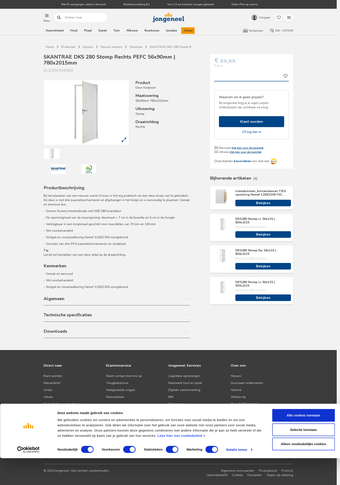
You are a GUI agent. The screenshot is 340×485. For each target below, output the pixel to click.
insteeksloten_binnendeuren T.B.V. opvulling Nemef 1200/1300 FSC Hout (260, 192)
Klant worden (251, 121)
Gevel (102, 30)
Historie (236, 390)
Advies (48, 397)
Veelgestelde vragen (120, 390)
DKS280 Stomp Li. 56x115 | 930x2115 (255, 283)
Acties (187, 30)
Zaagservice (176, 404)
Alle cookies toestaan (303, 442)
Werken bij (238, 397)
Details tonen (236, 476)
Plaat (88, 30)
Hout (74, 30)
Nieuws (236, 376)
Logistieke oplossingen (184, 376)
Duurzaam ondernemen (247, 383)
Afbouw (132, 30)
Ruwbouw (151, 30)
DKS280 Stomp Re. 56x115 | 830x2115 (255, 252)
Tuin (116, 30)
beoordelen (242, 161)
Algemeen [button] (54, 299)
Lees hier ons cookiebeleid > (181, 462)
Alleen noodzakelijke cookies (303, 471)
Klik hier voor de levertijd (247, 148)
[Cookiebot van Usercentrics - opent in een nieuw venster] (28, 476)
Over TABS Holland (244, 404)
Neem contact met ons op (124, 376)
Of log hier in (251, 132)
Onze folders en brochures (62, 404)
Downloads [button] (55, 331)
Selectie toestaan (303, 456)
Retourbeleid (115, 397)
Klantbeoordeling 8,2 (136, 4)
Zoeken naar (59, 17)
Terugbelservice (117, 383)
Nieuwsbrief (52, 383)
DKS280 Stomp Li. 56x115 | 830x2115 (255, 220)
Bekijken (263, 203)
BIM (170, 397)
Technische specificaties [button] (68, 315)
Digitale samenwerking (184, 390)
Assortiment (55, 30)
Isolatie (171, 30)
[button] (47, 17)
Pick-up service (178, 411)
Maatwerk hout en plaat (185, 383)
